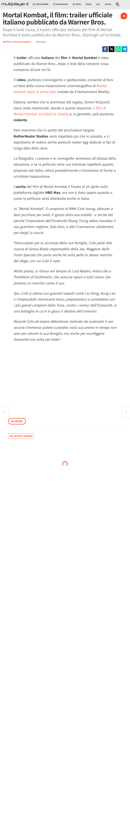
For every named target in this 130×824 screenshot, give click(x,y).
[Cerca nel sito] (118, 4)
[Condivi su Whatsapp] (118, 49)
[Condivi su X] (111, 49)
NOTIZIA (6, 41)
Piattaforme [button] (41, 4)
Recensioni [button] (60, 4)
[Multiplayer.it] (15, 4)
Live (98, 4)
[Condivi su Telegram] (124, 49)
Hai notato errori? (21, 436)
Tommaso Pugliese (22, 41)
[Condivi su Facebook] (105, 49)
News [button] (76, 4)
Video (88, 4)
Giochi (108, 4)
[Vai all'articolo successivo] (4, 412)
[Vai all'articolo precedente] (126, 412)
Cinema (17, 421)
